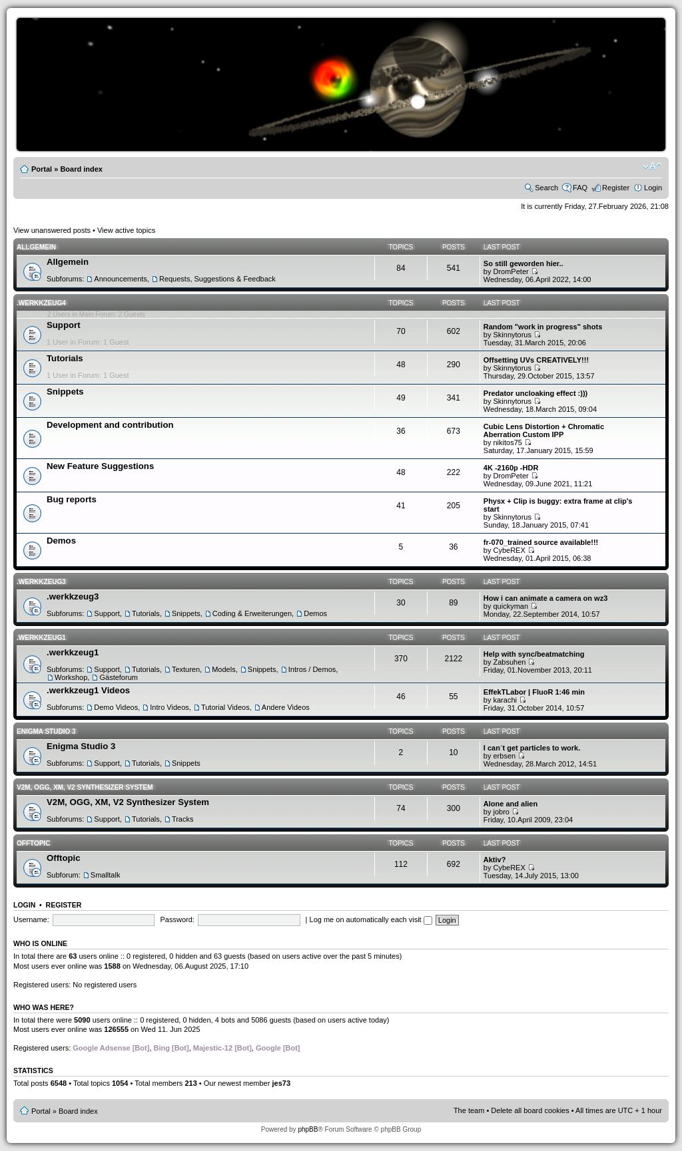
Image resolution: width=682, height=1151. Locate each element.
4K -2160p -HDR (511, 468)
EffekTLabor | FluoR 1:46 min (534, 692)
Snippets (65, 392)
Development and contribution (110, 425)
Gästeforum (118, 677)
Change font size (652, 166)
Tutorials (65, 358)
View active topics (126, 230)
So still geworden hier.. (523, 263)
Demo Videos (116, 707)
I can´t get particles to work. (532, 748)
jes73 (281, 1083)
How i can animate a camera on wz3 (545, 598)
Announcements (120, 279)
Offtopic (33, 843)
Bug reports (72, 499)
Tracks (183, 819)
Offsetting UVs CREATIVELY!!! (536, 360)
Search (546, 188)
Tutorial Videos (225, 707)
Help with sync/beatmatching (534, 654)
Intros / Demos (312, 669)
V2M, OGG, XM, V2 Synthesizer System (85, 787)
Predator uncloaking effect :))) (535, 393)
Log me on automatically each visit (371, 919)
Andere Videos (286, 707)
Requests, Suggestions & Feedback (217, 279)
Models (223, 669)
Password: (177, 919)
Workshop (71, 677)
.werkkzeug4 (41, 303)
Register (615, 188)
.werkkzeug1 (41, 637)
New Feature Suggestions (100, 466)
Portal (41, 169)
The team (469, 1110)
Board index (81, 169)
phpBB (308, 1129)
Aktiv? (495, 860)
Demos (61, 541)
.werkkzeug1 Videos (88, 690)
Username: (31, 919)
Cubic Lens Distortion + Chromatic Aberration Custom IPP (544, 430)
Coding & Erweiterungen (252, 613)
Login (653, 188)
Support (64, 325)
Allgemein (36, 247)
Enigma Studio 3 (46, 731)
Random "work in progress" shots (543, 327)
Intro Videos (169, 707)
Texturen (186, 669)
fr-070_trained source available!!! (541, 542)
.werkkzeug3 (41, 581)
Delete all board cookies (530, 1110)
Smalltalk (106, 875)
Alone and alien (510, 804)
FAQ (580, 188)
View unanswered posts (52, 230)
